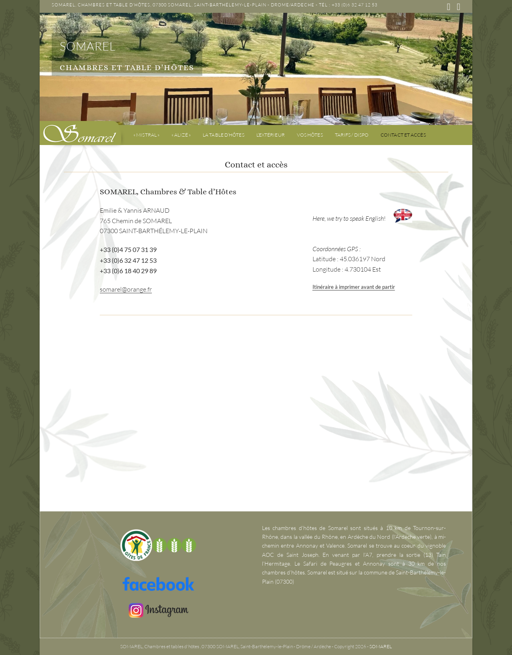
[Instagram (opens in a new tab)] (457, 7)
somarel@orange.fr (126, 289)
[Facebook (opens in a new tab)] (448, 7)
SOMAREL (89, 46)
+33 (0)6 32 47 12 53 (354, 5)
